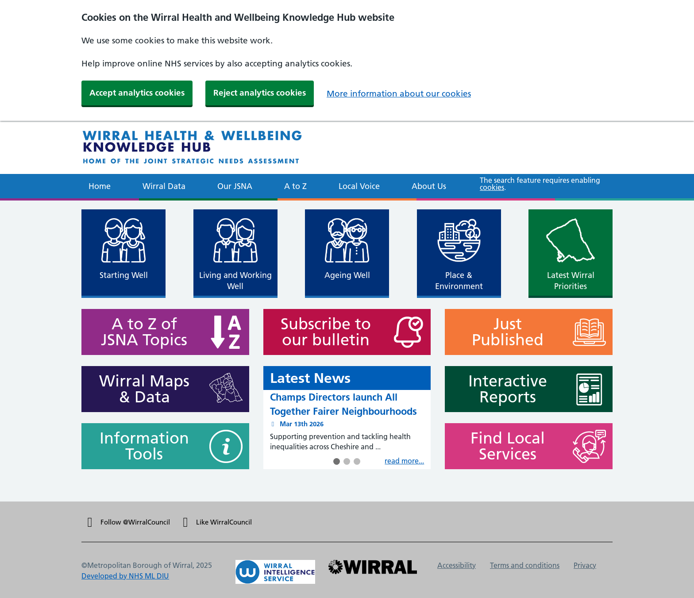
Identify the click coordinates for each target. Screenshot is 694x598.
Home (100, 186)
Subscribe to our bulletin (322, 332)
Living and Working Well (235, 281)
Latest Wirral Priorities (570, 281)
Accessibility (456, 565)
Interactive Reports (503, 389)
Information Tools (140, 446)
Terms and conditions (524, 565)
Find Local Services (503, 446)
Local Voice (359, 186)
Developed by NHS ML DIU (125, 575)
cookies (492, 187)
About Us (429, 186)
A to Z (295, 186)
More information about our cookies (399, 94)
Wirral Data (164, 186)
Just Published (503, 332)
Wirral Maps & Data (140, 389)
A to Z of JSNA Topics (140, 332)
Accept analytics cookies (137, 93)
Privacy (585, 565)
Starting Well (123, 275)
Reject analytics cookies (259, 93)
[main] (347, 351)
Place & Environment (459, 281)
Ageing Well (347, 275)
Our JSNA (234, 186)
